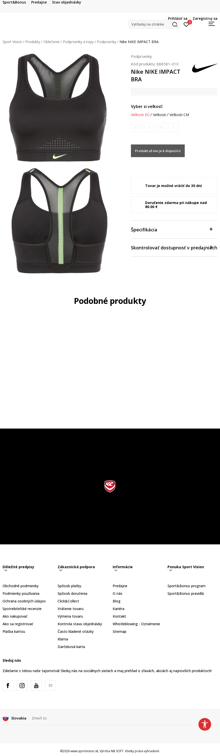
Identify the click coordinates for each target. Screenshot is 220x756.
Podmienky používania (21, 593)
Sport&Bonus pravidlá (185, 593)
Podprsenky (106, 41)
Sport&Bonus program (186, 585)
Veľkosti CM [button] (179, 115)
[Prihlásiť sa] (186, 24)
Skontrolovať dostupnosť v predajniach (174, 247)
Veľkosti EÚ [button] (140, 115)
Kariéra (118, 608)
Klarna (63, 639)
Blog (117, 601)
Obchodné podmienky (21, 585)
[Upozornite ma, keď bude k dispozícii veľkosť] (136, 127)
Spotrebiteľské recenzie (22, 608)
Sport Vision (12, 41)
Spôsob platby (69, 585)
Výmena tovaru (70, 616)
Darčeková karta (71, 646)
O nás (117, 593)
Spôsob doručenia (72, 593)
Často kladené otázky (76, 631)
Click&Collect (68, 601)
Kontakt (119, 616)
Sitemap (119, 631)
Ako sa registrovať (18, 623)
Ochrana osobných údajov (24, 601)
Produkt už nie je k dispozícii (158, 151)
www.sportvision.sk (84, 751)
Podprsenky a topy (78, 41)
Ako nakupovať (15, 616)
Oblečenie (51, 41)
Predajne (120, 585)
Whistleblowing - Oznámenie (136, 623)
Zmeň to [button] (39, 718)
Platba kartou (14, 631)
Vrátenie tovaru (70, 608)
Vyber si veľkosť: (147, 106)
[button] (154, 24)
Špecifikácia (171, 229)
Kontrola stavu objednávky (80, 623)
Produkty (32, 41)
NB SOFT (117, 751)
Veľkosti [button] (159, 115)
